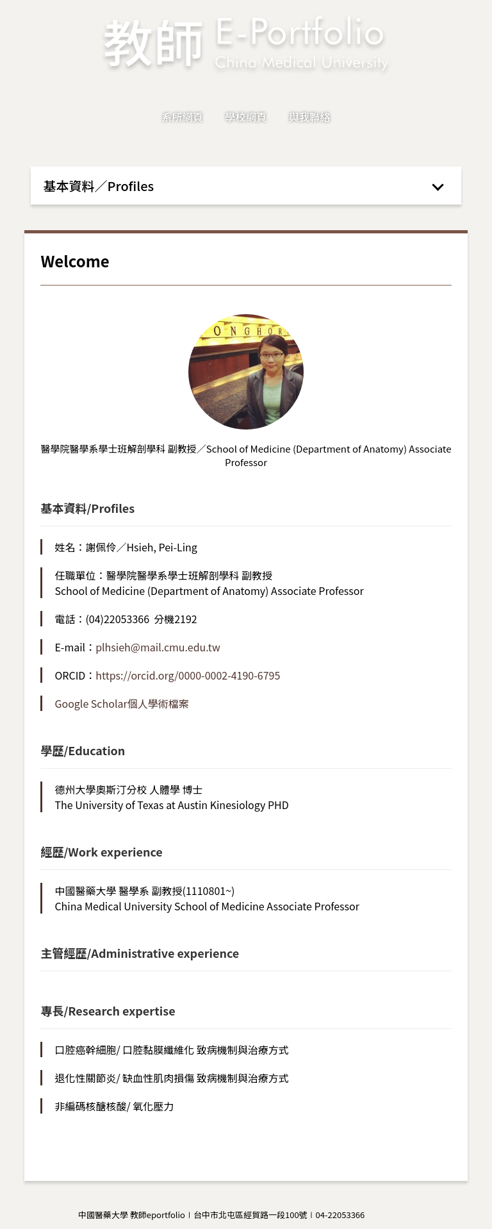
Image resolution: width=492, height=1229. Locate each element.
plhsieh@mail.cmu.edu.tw (157, 647)
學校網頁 (245, 116)
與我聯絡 (310, 116)
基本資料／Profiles (99, 185)
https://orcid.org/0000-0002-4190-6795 (187, 675)
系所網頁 (182, 116)
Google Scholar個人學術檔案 (121, 703)
